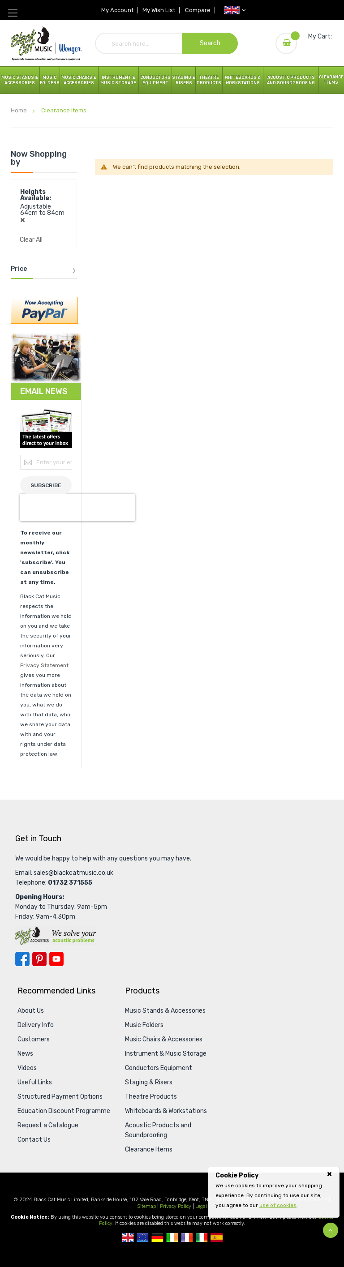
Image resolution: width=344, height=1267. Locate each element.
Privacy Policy (175, 1206)
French (187, 1237)
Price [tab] (19, 269)
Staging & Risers (148, 1082)
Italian (202, 1237)
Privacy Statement (44, 665)
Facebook (22, 959)
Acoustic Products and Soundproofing (291, 80)
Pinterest (39, 959)
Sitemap (146, 1206)
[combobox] (166, 43)
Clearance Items (331, 80)
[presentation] (77, 507)
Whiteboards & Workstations (243, 80)
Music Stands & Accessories (19, 80)
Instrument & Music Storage (118, 80)
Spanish (217, 1237)
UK (128, 1237)
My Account (117, 10)
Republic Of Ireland (172, 1237)
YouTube (56, 959)
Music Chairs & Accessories (163, 1039)
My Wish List (158, 10)
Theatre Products (209, 80)
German (157, 1237)
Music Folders (50, 80)
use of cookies (278, 1205)
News (25, 1053)
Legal (201, 1206)
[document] (273, 1190)
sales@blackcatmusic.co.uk (73, 873)
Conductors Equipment (158, 1068)
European (143, 1237)
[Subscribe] (46, 485)
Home (19, 110)
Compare (198, 10)
